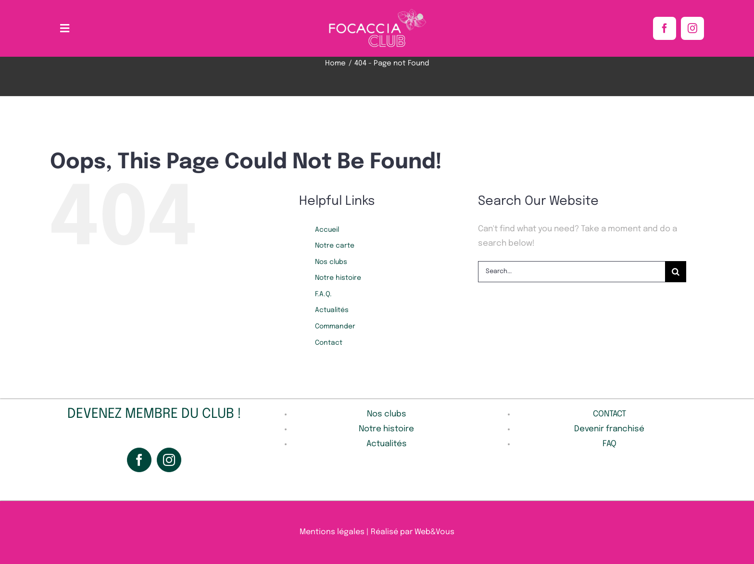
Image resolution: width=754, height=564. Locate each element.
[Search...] (571, 271)
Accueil (327, 229)
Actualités (332, 310)
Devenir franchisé (609, 429)
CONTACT (609, 414)
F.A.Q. (323, 294)
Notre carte (334, 245)
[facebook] (664, 28)
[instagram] (692, 28)
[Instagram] (169, 460)
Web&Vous (434, 532)
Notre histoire (338, 278)
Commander (335, 326)
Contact (328, 342)
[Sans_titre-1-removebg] (377, 11)
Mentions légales (332, 532)
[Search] (675, 271)
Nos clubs (331, 262)
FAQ (609, 444)
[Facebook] (139, 460)
